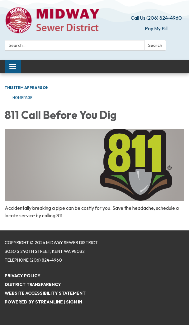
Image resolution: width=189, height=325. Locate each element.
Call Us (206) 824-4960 (156, 18)
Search (155, 45)
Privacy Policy (22, 275)
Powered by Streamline (34, 302)
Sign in (74, 302)
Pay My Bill (156, 28)
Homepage (22, 97)
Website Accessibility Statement (45, 293)
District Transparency (33, 284)
